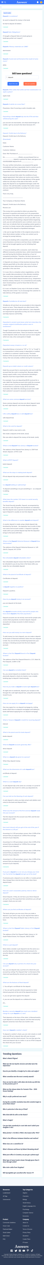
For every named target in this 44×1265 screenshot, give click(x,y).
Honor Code (6, 1226)
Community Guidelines (9, 1222)
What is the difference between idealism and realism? (20, 1138)
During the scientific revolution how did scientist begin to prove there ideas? (22, 1103)
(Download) (7, 139)
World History (27, 1203)
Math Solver (6, 1236)
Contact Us (26, 1226)
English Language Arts (29, 1206)
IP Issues (25, 1242)
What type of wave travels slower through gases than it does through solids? (21, 1161)
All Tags (5, 1196)
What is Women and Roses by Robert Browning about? (21, 1149)
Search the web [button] (13, 83)
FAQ (4, 1239)
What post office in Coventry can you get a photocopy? (21, 1155)
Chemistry (26, 1196)
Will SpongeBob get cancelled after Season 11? (18, 1173)
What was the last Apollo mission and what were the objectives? (20, 1065)
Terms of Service (27, 1229)
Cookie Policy (26, 1239)
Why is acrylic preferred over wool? (14, 1097)
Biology (25, 1199)
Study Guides (6, 1232)
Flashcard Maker (7, 1229)
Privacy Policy (26, 1232)
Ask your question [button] (30, 83)
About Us (25, 1222)
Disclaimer (26, 1236)
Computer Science (28, 1213)
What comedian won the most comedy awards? (18, 1077)
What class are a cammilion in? (13, 1144)
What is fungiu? (8, 1120)
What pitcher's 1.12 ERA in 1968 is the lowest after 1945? (21, 1133)
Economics (26, 1216)
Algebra (25, 1193)
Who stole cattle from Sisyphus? (13, 1167)
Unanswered (6, 1199)
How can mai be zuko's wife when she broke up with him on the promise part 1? (21, 1083)
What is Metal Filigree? (10, 1058)
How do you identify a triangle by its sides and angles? (21, 1071)
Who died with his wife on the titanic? (15, 1115)
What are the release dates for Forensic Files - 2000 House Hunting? (20, 1090)
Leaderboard (6, 1193)
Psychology (26, 1209)
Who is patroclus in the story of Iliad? (15, 1109)
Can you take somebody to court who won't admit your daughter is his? (21, 1126)
